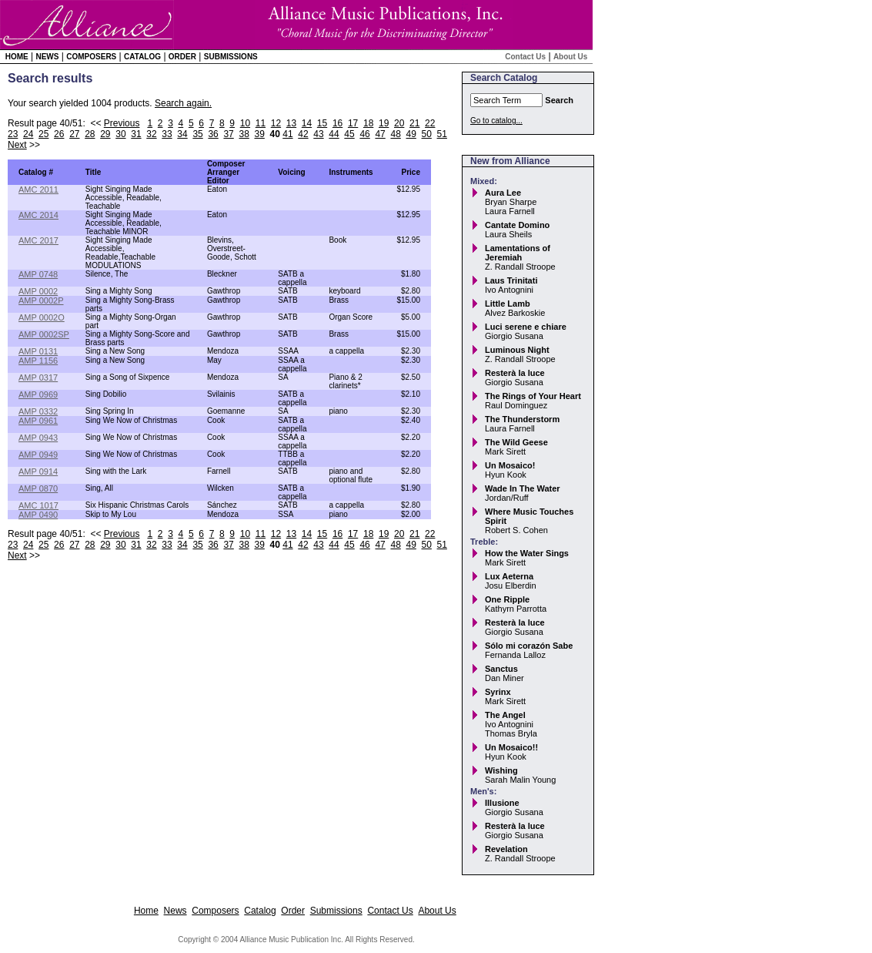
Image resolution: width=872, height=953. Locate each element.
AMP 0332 (38, 411)
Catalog (142, 56)
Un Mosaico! (510, 465)
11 (261, 123)
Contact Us (525, 56)
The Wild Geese (516, 442)
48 (395, 134)
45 (349, 134)
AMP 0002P (41, 300)
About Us (570, 56)
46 (364, 134)
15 (322, 123)
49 (411, 134)
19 (384, 123)
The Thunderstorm (522, 419)
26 (59, 134)
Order (182, 56)
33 (167, 134)
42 (303, 134)
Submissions (231, 56)
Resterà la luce (515, 373)
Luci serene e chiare (525, 326)
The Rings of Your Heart (533, 396)
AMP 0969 (38, 394)
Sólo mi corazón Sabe (529, 645)
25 (43, 134)
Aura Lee (503, 192)
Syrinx (498, 691)
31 (136, 134)
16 (337, 123)
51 (442, 134)
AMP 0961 (38, 420)
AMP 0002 (38, 291)
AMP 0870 (38, 488)
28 (90, 134)
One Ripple (507, 599)
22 (430, 123)
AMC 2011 (38, 189)
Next (17, 144)
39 (260, 134)
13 (291, 123)
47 (380, 134)
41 (287, 134)
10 (245, 123)
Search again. (183, 103)
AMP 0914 (38, 471)
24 (28, 134)
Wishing (501, 770)
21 (414, 123)
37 (228, 134)
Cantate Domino (517, 225)
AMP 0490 (38, 514)
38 (244, 134)
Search (559, 100)
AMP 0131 (38, 351)
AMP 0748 (38, 274)
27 (74, 134)
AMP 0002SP (43, 334)
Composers (91, 56)
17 (353, 123)
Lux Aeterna (509, 576)
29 (105, 134)
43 (318, 134)
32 (151, 134)
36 (213, 134)
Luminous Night (517, 349)
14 (307, 123)
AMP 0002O (41, 317)
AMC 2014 (38, 215)
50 (427, 134)
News (46, 56)
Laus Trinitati (511, 280)
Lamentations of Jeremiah (517, 252)
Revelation (506, 849)
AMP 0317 (38, 377)
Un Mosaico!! (511, 747)
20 (399, 123)
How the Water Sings (527, 553)
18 (368, 123)
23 (13, 134)
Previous (122, 123)
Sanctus (501, 668)
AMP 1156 (38, 360)
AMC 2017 (38, 240)
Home (16, 56)
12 (276, 123)
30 (120, 134)
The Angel (505, 715)
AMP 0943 (38, 437)
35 (197, 134)
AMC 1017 (38, 505)
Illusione (502, 802)
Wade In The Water (522, 488)
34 (182, 134)
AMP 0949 (38, 454)
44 (334, 134)
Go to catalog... (496, 120)
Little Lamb (507, 303)
